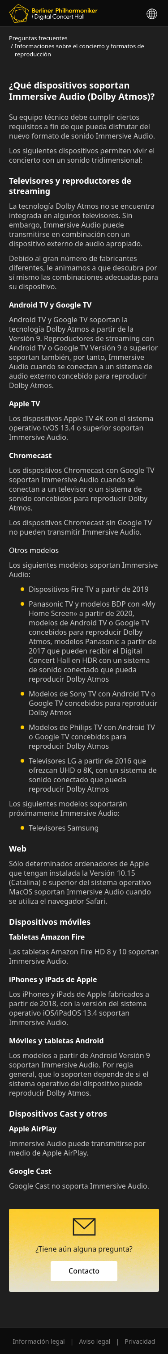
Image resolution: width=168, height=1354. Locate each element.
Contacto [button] (84, 1271)
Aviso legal (94, 1341)
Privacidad (140, 1341)
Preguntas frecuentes (38, 38)
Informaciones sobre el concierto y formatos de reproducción (79, 50)
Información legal (39, 1341)
